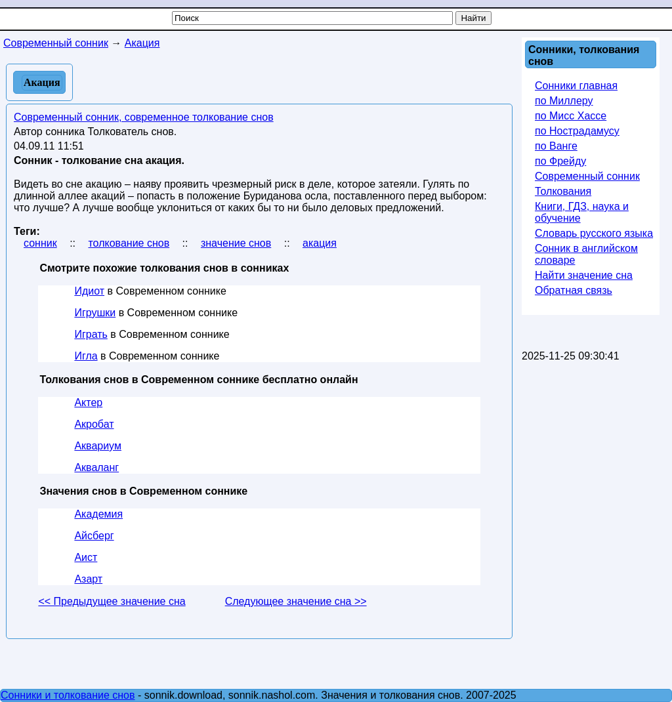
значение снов (236, 243)
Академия (98, 514)
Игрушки (95, 312)
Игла (85, 355)
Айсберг (94, 535)
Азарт (88, 579)
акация (320, 243)
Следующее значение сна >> (296, 601)
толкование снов (128, 243)
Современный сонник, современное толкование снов (144, 117)
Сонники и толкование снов (68, 695)
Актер (88, 402)
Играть (90, 334)
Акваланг (96, 467)
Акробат (94, 424)
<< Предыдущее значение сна (111, 601)
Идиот (89, 291)
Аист (85, 557)
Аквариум (97, 445)
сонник (40, 243)
